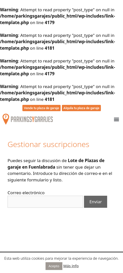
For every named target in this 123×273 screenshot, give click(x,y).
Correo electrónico (26, 192)
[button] (116, 119)
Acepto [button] (54, 266)
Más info (71, 265)
